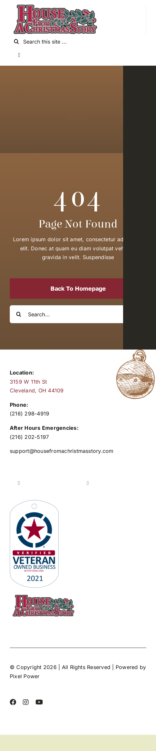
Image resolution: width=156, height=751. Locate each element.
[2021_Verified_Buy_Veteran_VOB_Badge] (34, 502)
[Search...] (78, 314)
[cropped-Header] (55, 6)
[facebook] (13, 702)
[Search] (16, 41)
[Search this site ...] (78, 41)
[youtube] (39, 702)
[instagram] (26, 702)
